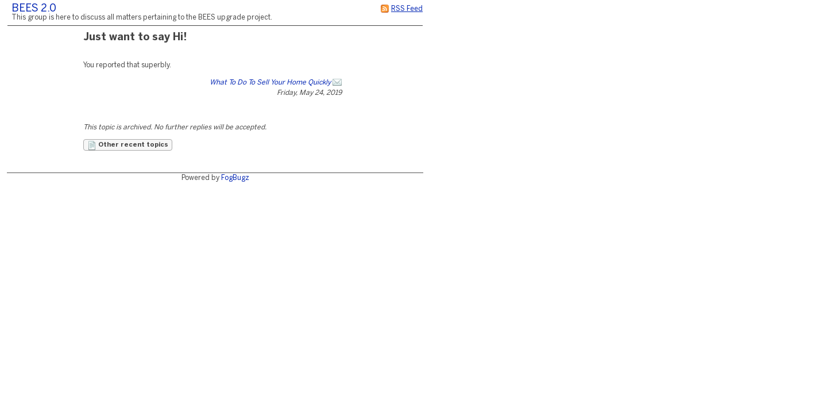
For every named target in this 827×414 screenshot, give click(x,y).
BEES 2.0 (33, 9)
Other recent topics (127, 145)
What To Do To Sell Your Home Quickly (270, 82)
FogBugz (235, 178)
